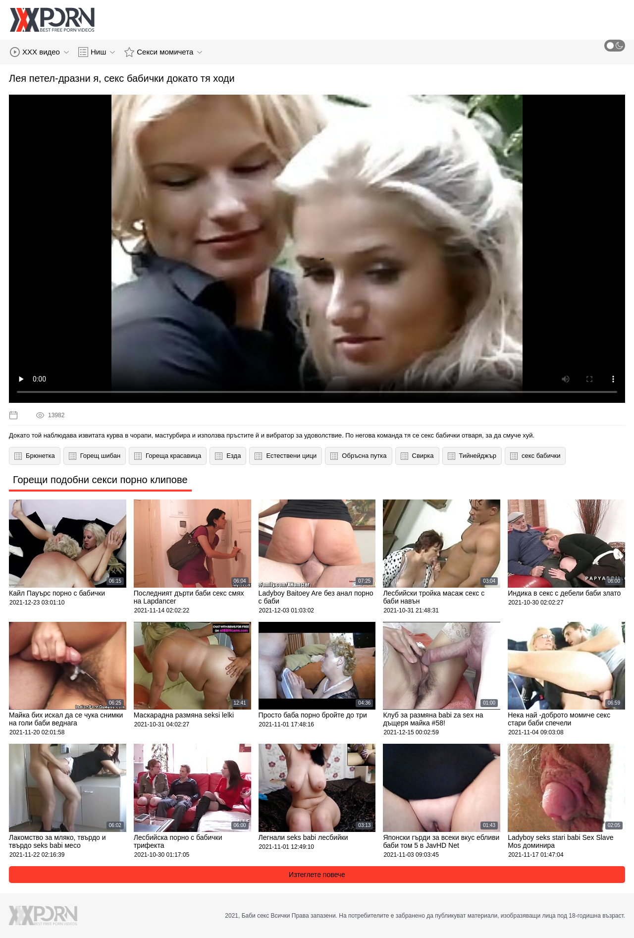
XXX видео (39, 52)
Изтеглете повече (317, 875)
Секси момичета (163, 52)
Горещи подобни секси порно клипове (100, 479)
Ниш (96, 52)
